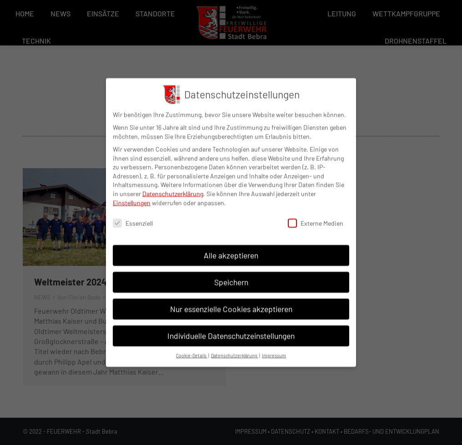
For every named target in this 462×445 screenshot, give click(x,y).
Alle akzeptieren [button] (231, 249)
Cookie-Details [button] (191, 349)
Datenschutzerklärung (172, 187)
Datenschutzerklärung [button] (234, 349)
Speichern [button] (231, 276)
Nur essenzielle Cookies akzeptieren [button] (231, 303)
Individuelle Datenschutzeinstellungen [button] (231, 330)
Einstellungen (132, 196)
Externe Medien (315, 217)
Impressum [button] (274, 349)
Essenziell (133, 217)
